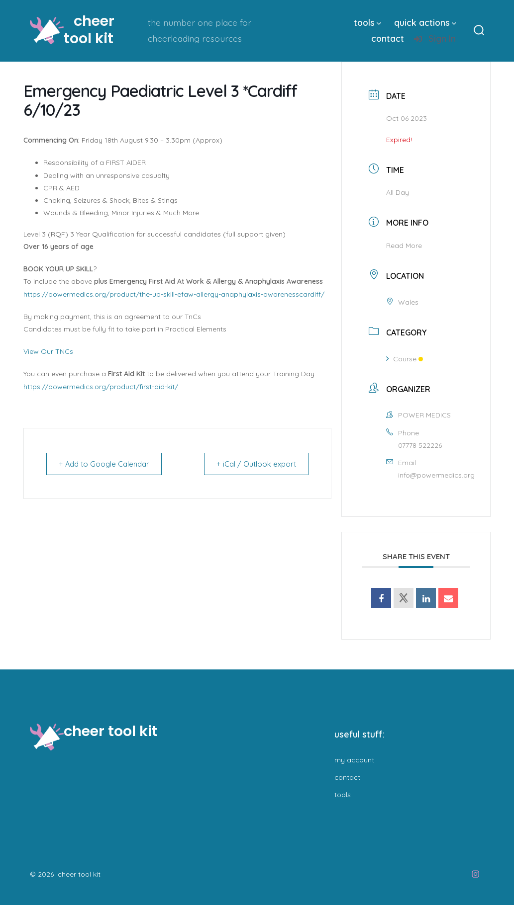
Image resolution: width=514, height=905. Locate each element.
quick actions (425, 22)
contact (387, 38)
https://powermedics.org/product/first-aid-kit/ (100, 386)
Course (404, 358)
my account (354, 759)
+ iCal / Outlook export (254, 464)
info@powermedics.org (436, 475)
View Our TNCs (48, 351)
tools (367, 22)
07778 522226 (420, 445)
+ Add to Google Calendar (106, 464)
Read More (404, 245)
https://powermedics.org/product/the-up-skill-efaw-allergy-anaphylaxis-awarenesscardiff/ (173, 294)
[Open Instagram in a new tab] (475, 874)
